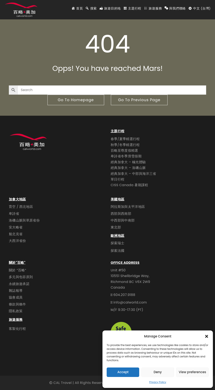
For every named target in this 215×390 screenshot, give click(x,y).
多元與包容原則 (21, 277)
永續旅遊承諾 (19, 283)
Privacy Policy (157, 382)
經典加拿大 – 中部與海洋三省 (133, 173)
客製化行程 (17, 328)
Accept (122, 372)
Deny (158, 372)
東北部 (116, 227)
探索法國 (117, 250)
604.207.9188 (124, 294)
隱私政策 (15, 311)
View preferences (192, 372)
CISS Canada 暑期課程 (129, 185)
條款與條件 (17, 304)
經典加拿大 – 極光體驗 (128, 162)
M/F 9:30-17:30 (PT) (127, 309)
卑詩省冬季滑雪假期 (126, 156)
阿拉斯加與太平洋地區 (128, 206)
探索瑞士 (117, 243)
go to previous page (139, 99)
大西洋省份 (17, 240)
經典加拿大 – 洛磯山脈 (128, 167)
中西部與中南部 (123, 220)
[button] (207, 336)
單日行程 (117, 179)
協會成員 (15, 297)
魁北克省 (15, 234)
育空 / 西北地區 (21, 206)
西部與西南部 (121, 213)
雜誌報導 (15, 290)
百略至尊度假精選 (124, 150)
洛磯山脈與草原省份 (24, 220)
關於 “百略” (17, 270)
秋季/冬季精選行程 (125, 144)
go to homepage (76, 99)
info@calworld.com (130, 302)
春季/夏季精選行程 (125, 139)
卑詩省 (14, 213)
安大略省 (15, 227)
